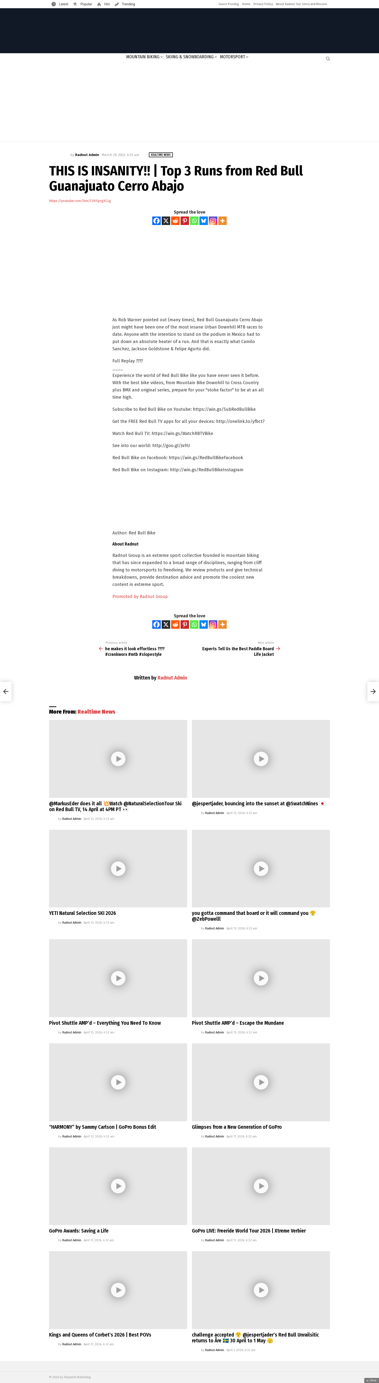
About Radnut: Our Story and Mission (301, 4)
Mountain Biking (143, 57)
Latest (63, 4)
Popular (86, 4)
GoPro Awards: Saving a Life (79, 1231)
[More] (222, 221)
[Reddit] (175, 221)
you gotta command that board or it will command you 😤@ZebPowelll (254, 916)
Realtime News (96, 711)
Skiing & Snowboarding (190, 57)
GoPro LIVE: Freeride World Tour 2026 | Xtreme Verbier (249, 1231)
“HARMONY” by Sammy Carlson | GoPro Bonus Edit (102, 1127)
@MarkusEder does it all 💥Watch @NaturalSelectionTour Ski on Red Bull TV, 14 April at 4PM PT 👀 (115, 806)
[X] (166, 221)
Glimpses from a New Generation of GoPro (237, 1127)
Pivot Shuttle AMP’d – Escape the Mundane (238, 1023)
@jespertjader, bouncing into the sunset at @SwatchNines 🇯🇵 (259, 803)
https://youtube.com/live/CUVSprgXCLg (80, 201)
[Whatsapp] (194, 221)
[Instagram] (213, 221)
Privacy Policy (263, 4)
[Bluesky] (203, 221)
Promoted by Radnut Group (140, 596)
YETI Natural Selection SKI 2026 (82, 913)
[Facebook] (156, 221)
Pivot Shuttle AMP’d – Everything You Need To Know (105, 1023)
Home (246, 4)
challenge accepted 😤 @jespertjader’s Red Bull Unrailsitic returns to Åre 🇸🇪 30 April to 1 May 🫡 (255, 1338)
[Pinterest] (185, 221)
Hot (106, 4)
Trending (128, 4)
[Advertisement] (189, 103)
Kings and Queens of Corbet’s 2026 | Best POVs (100, 1335)
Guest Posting (229, 4)
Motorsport (232, 57)
